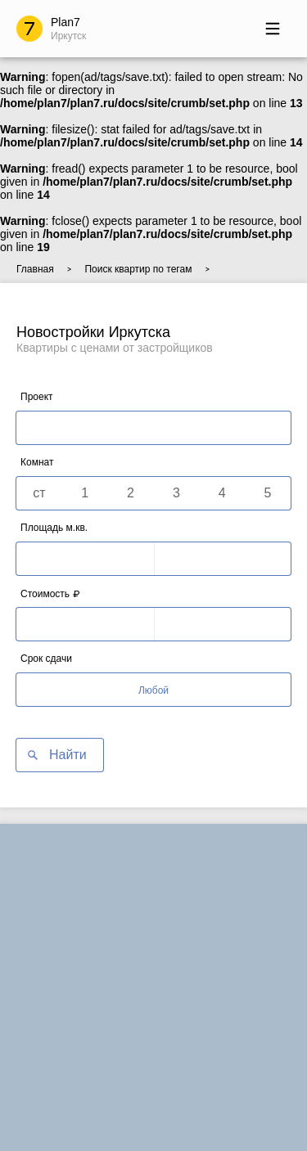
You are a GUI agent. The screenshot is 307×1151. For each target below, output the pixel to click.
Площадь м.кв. (54, 527)
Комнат (36, 462)
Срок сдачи (46, 658)
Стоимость (49, 593)
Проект (36, 396)
